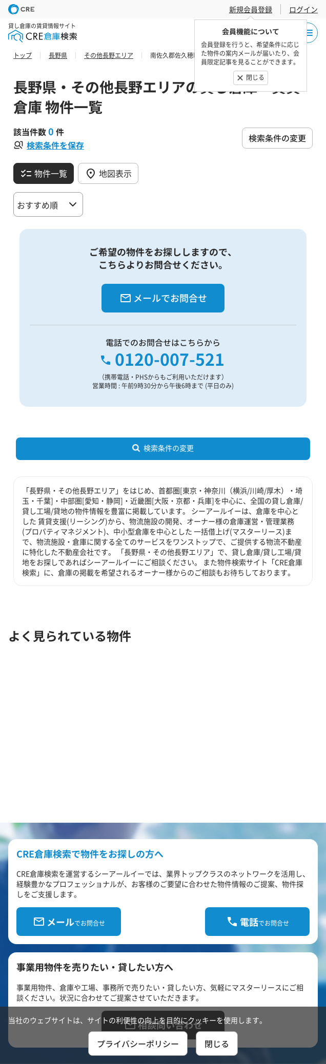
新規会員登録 (250, 9)
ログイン (303, 9)
